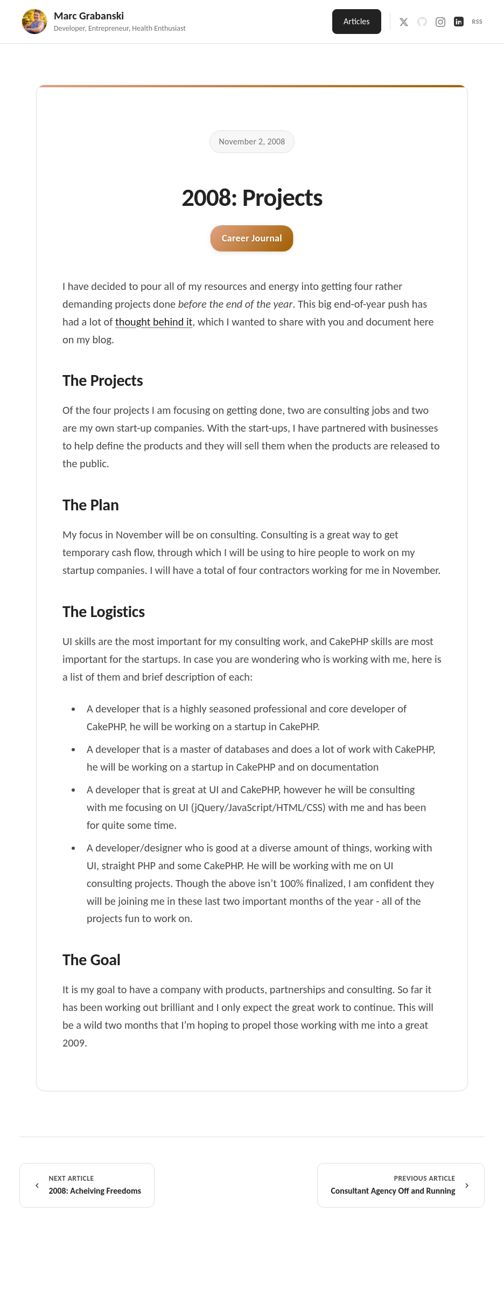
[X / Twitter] (404, 21)
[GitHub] (422, 21)
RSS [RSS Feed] (477, 21)
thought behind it (153, 321)
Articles (356, 21)
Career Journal (252, 238)
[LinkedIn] (459, 21)
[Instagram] (440, 21)
